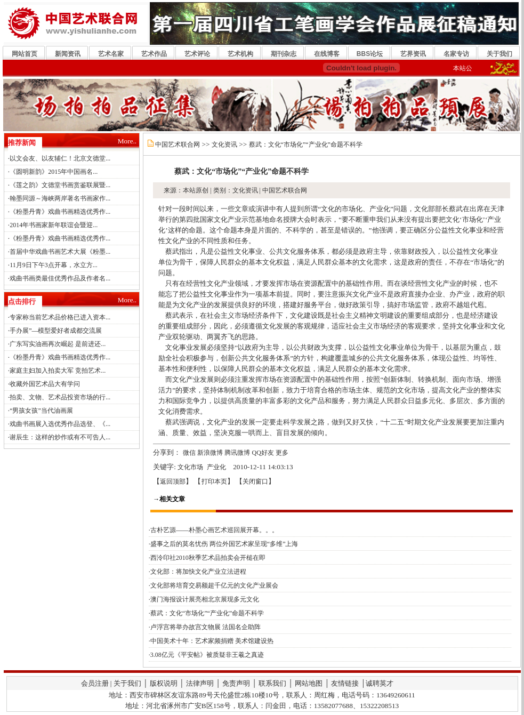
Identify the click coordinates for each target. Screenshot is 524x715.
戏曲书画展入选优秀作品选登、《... (60, 424)
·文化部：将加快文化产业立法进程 (197, 571)
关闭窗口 (255, 481)
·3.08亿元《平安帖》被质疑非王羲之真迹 (206, 654)
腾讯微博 (237, 452)
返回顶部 (173, 481)
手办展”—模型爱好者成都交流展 (56, 330)
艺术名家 (111, 54)
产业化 (216, 467)
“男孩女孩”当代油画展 (41, 410)
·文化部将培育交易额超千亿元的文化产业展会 (213, 585)
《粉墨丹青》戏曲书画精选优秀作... (60, 211)
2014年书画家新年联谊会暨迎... (54, 225)
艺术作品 (154, 54)
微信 (189, 452)
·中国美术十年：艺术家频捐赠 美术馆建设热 (211, 641)
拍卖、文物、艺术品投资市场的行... (60, 397)
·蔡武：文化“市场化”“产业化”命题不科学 (206, 613)
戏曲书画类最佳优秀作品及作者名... (60, 278)
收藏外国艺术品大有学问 (45, 384)
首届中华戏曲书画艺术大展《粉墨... (60, 251)
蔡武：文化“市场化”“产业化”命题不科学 (305, 144)
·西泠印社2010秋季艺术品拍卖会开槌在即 (207, 557)
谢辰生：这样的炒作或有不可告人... (60, 437)
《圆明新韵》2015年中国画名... (54, 171)
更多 (282, 452)
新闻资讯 (67, 54)
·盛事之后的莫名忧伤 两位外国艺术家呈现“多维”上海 (224, 544)
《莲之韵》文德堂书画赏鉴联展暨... (60, 185)
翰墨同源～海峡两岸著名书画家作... (60, 198)
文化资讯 (224, 144)
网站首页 (24, 54)
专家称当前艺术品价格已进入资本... (60, 317)
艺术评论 (197, 54)
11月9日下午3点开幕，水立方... (54, 265)
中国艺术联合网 (177, 144)
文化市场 (190, 467)
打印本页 (214, 481)
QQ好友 (263, 452)
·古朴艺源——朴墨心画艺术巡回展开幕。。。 (213, 530)
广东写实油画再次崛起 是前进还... (58, 344)
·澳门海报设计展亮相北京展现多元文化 (204, 599)
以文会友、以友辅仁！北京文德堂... (60, 158)
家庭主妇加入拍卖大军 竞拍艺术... (58, 370)
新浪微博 (210, 452)
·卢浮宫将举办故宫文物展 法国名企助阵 (205, 627)
